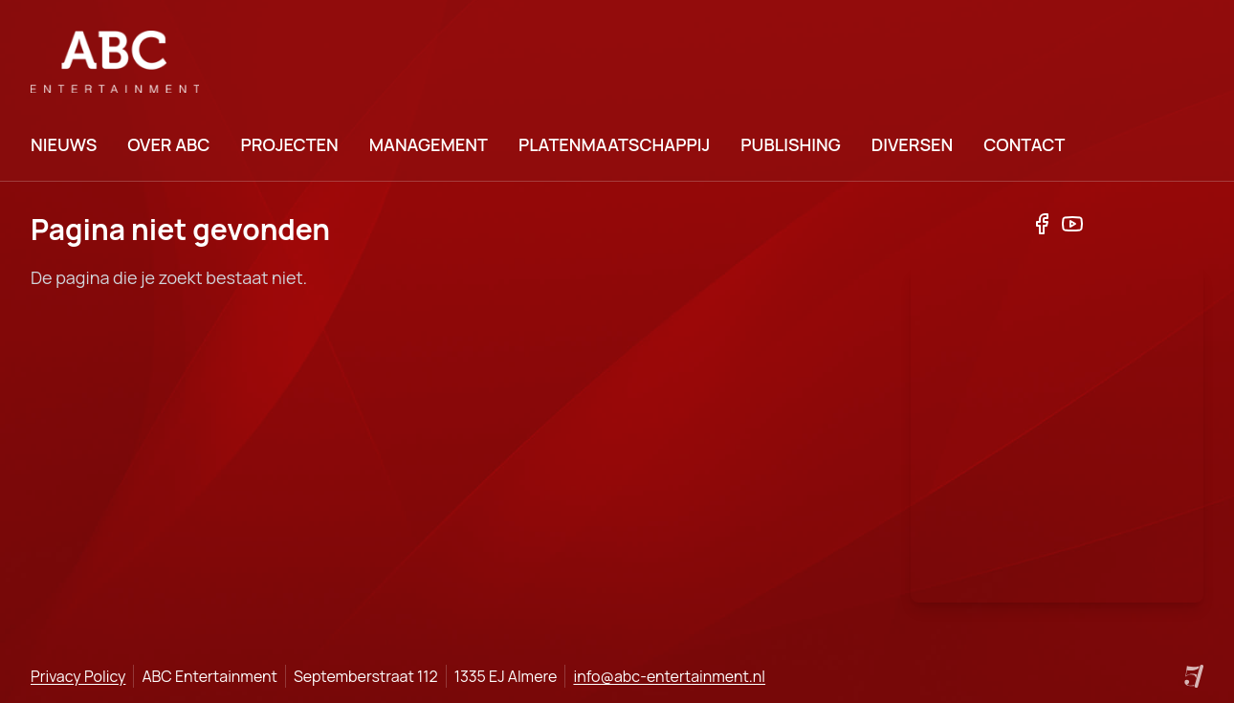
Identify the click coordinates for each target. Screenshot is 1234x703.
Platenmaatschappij (614, 144)
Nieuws (64, 144)
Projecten (289, 144)
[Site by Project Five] (1193, 676)
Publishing (790, 144)
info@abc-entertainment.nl (669, 676)
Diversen (912, 144)
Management (428, 144)
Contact (1024, 144)
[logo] (115, 62)
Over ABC (168, 144)
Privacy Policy (78, 676)
